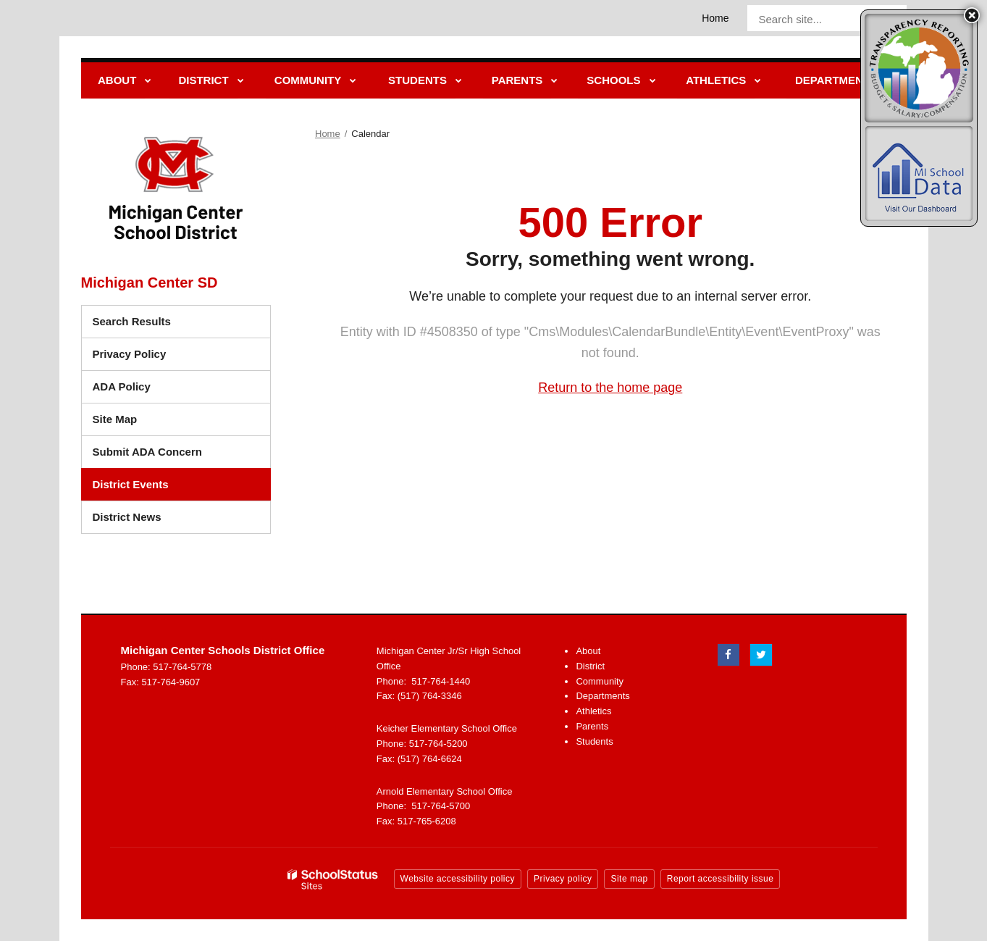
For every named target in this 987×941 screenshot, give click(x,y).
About (588, 650)
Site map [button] (628, 879)
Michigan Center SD (149, 282)
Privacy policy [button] (563, 879)
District (590, 666)
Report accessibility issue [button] (720, 879)
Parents (592, 726)
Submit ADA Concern (147, 452)
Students (594, 741)
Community (599, 681)
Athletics (593, 711)
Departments (602, 695)
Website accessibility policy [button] (458, 879)
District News (127, 517)
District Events (131, 484)
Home (715, 18)
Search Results (132, 321)
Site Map (115, 419)
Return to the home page (610, 387)
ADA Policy (122, 386)
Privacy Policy (130, 354)
